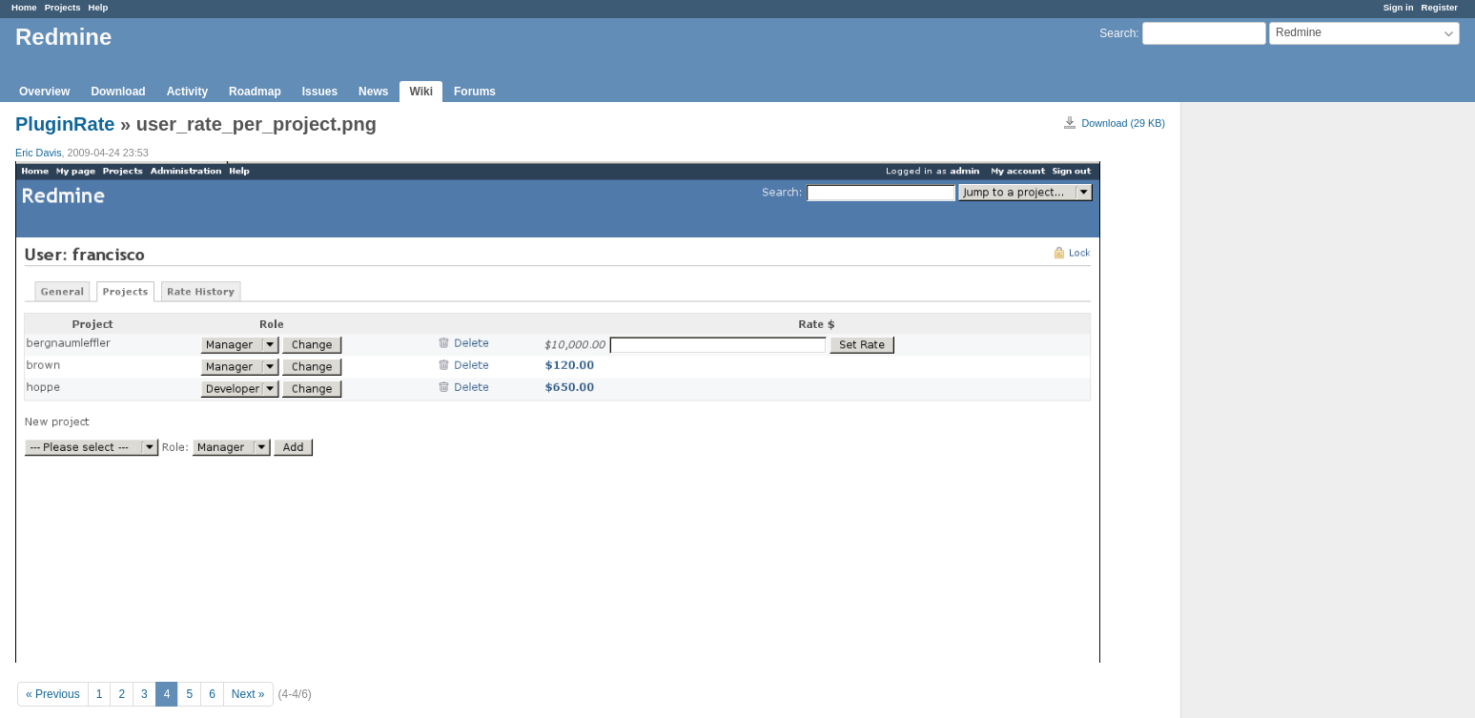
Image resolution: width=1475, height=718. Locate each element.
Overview (44, 91)
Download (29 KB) (1123, 123)
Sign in (1398, 7)
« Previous (53, 694)
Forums (475, 91)
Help (99, 7)
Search (1117, 33)
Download (118, 91)
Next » (248, 694)
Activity (187, 91)
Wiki (421, 91)
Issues (320, 91)
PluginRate (64, 123)
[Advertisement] (1276, 401)
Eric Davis (38, 152)
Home (24, 7)
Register (1440, 7)
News (373, 91)
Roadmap (255, 91)
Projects (63, 7)
